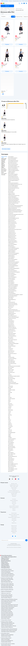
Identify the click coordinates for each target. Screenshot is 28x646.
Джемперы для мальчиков (12, 235)
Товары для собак (14, 528)
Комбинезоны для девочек (12, 264)
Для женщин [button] (3, 168)
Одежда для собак (14, 531)
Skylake (9, 181)
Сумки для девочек (11, 470)
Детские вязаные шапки (12, 465)
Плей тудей (10, 392)
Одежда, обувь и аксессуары (9, 8)
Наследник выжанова (11, 398)
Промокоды (14, 489)
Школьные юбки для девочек (12, 165)
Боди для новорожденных (12, 196)
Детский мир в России (10, 547)
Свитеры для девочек (11, 260)
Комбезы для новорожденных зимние (14, 201)
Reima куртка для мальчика (12, 240)
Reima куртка (10, 319)
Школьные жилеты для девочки (13, 186)
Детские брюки (10, 337)
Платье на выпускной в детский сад (13, 195)
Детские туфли (10, 298)
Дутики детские (10, 377)
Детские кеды (10, 387)
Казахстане (15, 547)
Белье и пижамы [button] (3, 173)
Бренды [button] (2, 172)
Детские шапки (10, 455)
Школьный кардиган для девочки (13, 180)
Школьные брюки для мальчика (13, 161)
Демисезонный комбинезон (12, 303)
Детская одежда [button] (3, 169)
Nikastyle (9, 407)
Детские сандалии (11, 367)
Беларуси (19, 547)
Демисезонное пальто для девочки (13, 253)
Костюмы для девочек (11, 279)
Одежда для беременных (12, 299)
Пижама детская (10, 443)
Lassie (9, 396)
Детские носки (10, 441)
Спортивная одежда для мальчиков (13, 218)
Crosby (9, 421)
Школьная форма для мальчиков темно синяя (15, 184)
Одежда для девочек (11, 255)
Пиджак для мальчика (11, 334)
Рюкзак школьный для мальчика (13, 164)
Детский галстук (10, 462)
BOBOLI (9, 436)
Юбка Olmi (3, 118)
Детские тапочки (11, 352)
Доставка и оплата (14, 483)
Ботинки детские (11, 381)
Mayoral (9, 401)
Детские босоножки (11, 372)
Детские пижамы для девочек (12, 259)
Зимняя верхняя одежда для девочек (13, 268)
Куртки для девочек (11, 283)
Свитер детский (10, 338)
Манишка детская (11, 467)
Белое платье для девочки (12, 274)
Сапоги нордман (10, 344)
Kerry (9, 402)
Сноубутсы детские (11, 342)
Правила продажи (14, 487)
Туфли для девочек (11, 292)
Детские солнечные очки (12, 466)
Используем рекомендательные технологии (14, 545)
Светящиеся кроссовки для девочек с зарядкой (15, 294)
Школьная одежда (4, 10)
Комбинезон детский (11, 302)
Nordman (9, 347)
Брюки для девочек (11, 275)
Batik (9, 417)
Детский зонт (10, 471)
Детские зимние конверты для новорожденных (15, 205)
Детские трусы (10, 448)
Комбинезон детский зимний (12, 304)
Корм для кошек (14, 527)
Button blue (10, 403)
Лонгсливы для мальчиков (12, 238)
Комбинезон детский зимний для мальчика (14, 229)
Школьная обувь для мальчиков (13, 176)
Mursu (9, 384)
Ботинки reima (10, 371)
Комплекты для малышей (12, 215)
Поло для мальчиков (11, 228)
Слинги (9, 300)
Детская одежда (19, 8)
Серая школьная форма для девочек (13, 170)
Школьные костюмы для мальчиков (13, 179)
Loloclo (9, 412)
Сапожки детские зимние (12, 363)
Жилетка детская (10, 323)
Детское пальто (10, 332)
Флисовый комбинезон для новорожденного (15, 210)
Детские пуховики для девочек (13, 263)
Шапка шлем (10, 457)
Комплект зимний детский (12, 328)
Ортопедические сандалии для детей (14, 376)
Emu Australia (10, 426)
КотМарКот (10, 437)
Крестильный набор (11, 204)
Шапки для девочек (11, 458)
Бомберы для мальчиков (12, 233)
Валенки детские (10, 359)
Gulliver (9, 391)
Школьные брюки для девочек (13, 174)
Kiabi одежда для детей (11, 432)
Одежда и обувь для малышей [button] (3, 159)
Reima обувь (10, 368)
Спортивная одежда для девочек (13, 265)
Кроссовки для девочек (12, 293)
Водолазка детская (11, 324)
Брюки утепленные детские (12, 339)
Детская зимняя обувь (11, 378)
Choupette (10, 397)
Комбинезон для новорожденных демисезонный (15, 214)
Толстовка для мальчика (11, 225)
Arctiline (9, 433)
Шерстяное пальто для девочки (13, 285)
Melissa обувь (10, 379)
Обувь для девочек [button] (3, 167)
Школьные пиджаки (11, 190)
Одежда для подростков (12, 313)
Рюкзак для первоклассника (12, 456)
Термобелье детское (11, 329)
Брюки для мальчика (11, 220)
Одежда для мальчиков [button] (3, 161)
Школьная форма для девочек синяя (13, 166)
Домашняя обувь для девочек (12, 295)
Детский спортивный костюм (12, 309)
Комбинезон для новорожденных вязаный (14, 211)
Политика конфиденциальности (14, 490)
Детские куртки (10, 307)
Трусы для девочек (11, 442)
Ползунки (9, 308)
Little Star (9, 427)
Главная (2, 8)
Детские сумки (10, 461)
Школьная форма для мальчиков (13, 160)
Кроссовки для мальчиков (12, 290)
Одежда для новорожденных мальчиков (14, 209)
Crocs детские (10, 349)
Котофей (9, 388)
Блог (14, 521)
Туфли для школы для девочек (12, 175)
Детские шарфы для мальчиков (13, 463)
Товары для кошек (14, 525)
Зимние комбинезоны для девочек (13, 248)
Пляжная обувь (10, 386)
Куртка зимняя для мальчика (12, 223)
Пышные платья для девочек (12, 254)
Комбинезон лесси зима (12, 318)
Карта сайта (14, 496)
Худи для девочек (11, 280)
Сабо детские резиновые (12, 382)
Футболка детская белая (12, 333)
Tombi (9, 373)
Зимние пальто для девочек (12, 244)
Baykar (9, 428)
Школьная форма (11, 156)
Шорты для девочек (11, 269)
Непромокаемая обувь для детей (13, 383)
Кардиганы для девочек (11, 250)
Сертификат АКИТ (14, 493)
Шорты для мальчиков (11, 234)
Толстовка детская (11, 322)
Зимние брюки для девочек (12, 288)
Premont (9, 422)
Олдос (9, 393)
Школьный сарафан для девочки (13, 185)
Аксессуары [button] (3, 174)
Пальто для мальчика (11, 230)
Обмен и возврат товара (14, 486)
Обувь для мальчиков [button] (3, 165)
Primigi (9, 364)
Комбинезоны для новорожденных (13, 199)
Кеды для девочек (11, 297)
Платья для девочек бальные (12, 249)
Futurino (9, 408)
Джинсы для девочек (11, 273)
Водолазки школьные (11, 189)
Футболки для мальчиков (12, 221)
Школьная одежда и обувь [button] (4, 157)
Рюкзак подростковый (11, 453)
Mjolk (9, 418)
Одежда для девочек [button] (3, 163)
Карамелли (10, 423)
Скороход (9, 374)
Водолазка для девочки (11, 289)
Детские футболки (11, 314)
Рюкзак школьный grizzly (12, 159)
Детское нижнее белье (11, 447)
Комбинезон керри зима (12, 327)
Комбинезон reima (11, 305)
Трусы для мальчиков (11, 446)
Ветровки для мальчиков (12, 219)
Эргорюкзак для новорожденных (13, 200)
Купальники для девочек (12, 438)
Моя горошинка (10, 213)
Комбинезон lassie (11, 312)
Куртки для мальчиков (11, 216)
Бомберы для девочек (11, 278)
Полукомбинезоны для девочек (13, 284)
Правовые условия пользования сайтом (14, 544)
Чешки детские (10, 348)
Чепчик (9, 451)
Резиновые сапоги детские (12, 353)
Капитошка (10, 431)
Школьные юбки (12, 10)
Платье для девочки (11, 243)
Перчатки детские (11, 460)
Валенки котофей (11, 369)
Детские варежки (11, 452)
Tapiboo (9, 354)
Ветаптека (14, 532)
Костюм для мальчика (11, 224)
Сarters (9, 413)
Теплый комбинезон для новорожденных (14, 206)
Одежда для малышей (11, 194)
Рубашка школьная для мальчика (13, 169)
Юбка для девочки (11, 245)
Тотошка (9, 411)
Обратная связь (14, 494)
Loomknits (10, 406)
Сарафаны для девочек (11, 171)
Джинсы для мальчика (11, 239)
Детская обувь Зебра (11, 362)
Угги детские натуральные (12, 358)
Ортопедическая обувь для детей (13, 343)
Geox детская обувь (11, 357)
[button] (7, 6)
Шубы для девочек (11, 258)
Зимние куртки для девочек (12, 270)
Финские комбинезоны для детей (13, 317)
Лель (9, 416)
